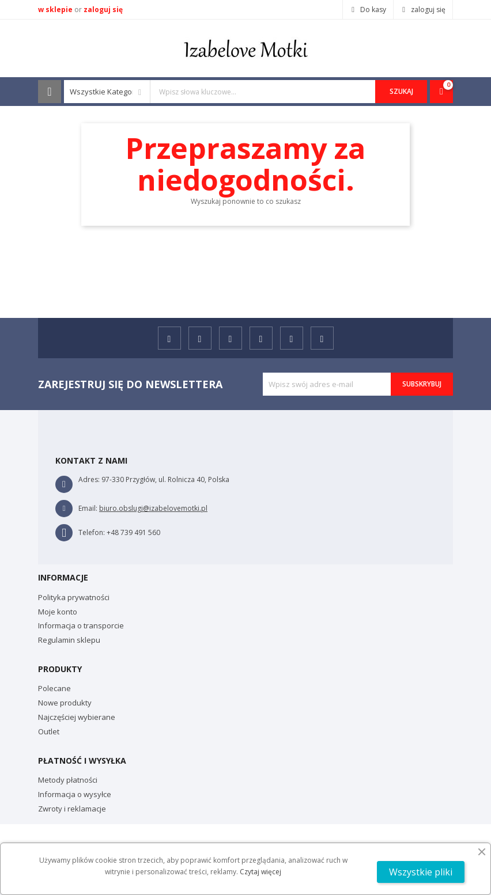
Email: (87, 508)
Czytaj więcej (260, 872)
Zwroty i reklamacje (72, 808)
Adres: (89, 479)
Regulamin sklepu (69, 640)
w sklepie (56, 9)
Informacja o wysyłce (74, 794)
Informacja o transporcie (81, 625)
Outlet (48, 731)
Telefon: (91, 532)
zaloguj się (103, 9)
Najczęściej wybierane (76, 717)
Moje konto (57, 611)
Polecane (54, 688)
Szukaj (401, 91)
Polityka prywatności (73, 597)
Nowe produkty (65, 702)
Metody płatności (67, 780)
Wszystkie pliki (420, 872)
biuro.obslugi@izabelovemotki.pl (153, 508)
